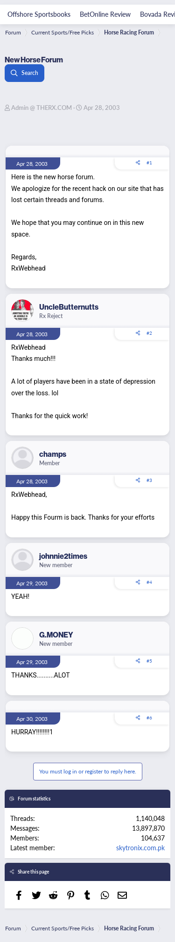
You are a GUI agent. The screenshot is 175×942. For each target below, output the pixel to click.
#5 (149, 660)
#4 (149, 582)
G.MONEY (56, 634)
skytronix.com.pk (140, 847)
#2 (149, 333)
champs (52, 454)
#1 (149, 162)
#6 (149, 717)
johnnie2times (63, 556)
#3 (149, 480)
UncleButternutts (68, 307)
